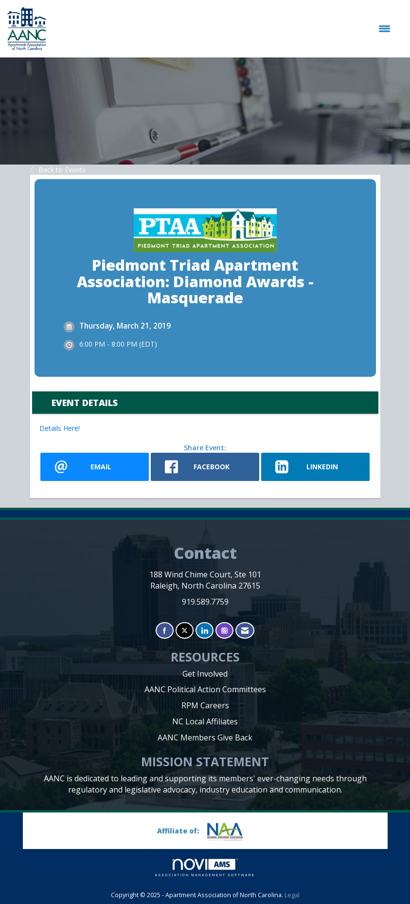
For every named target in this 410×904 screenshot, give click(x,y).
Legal (292, 895)
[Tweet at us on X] (185, 630)
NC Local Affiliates (205, 721)
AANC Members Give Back (205, 737)
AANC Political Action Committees (205, 689)
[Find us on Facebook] (165, 630)
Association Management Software (205, 868)
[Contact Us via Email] (244, 630)
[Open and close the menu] (223, 28)
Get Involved (205, 673)
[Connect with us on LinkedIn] (205, 630)
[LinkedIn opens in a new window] (315, 467)
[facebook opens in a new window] (205, 467)
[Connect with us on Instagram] (224, 630)
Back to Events (58, 169)
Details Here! (59, 428)
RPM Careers (205, 705)
